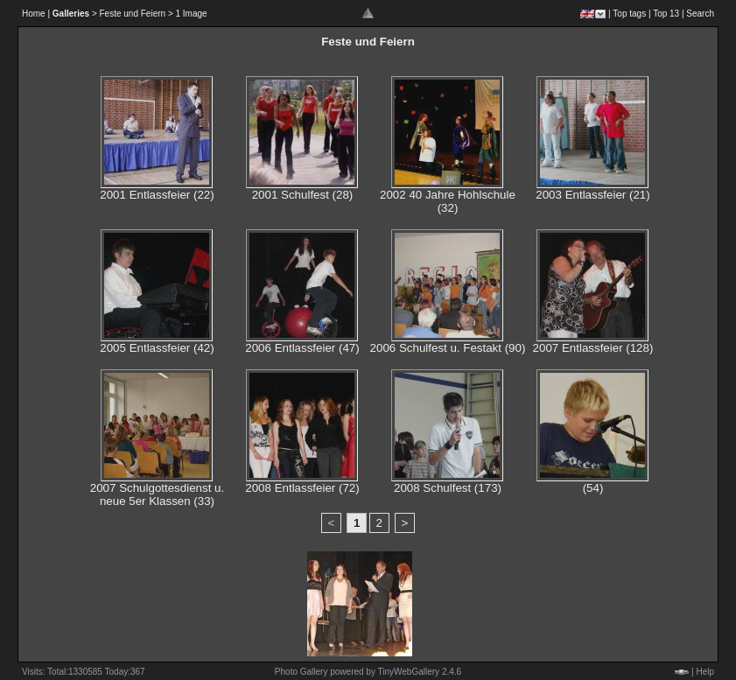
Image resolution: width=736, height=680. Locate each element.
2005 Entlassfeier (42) (157, 347)
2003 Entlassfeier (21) (592, 194)
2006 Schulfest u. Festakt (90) (448, 347)
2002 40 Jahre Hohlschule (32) (447, 201)
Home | (36, 13)
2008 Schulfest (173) (447, 487)
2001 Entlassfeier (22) (157, 194)
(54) (593, 487)
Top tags (629, 13)
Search (700, 13)
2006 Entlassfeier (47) (302, 347)
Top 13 (666, 13)
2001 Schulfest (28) (303, 194)
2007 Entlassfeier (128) (593, 347)
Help (705, 671)
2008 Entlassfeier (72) (302, 487)
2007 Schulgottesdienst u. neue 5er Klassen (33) (157, 494)
